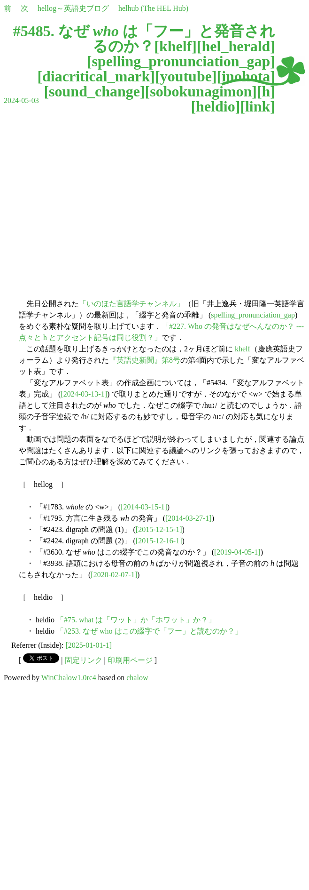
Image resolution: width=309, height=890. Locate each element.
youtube (186, 76)
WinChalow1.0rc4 (68, 678)
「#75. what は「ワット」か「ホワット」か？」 (136, 620)
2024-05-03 (21, 100)
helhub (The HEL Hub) (153, 8)
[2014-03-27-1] (188, 518)
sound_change (94, 91)
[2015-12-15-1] (159, 529)
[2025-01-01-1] (89, 645)
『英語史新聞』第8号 (144, 360)
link (257, 106)
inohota (246, 76)
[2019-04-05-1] (237, 552)
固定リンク (83, 660)
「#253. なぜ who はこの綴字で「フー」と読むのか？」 (149, 631)
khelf (175, 46)
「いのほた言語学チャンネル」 (131, 304)
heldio (215, 106)
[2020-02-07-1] (114, 575)
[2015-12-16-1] (159, 541)
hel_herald (236, 46)
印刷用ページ (130, 660)
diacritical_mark (96, 76)
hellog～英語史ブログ (73, 8)
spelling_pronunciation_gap (181, 61)
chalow (137, 678)
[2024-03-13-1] (84, 394)
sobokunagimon (201, 91)
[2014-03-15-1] (144, 507)
